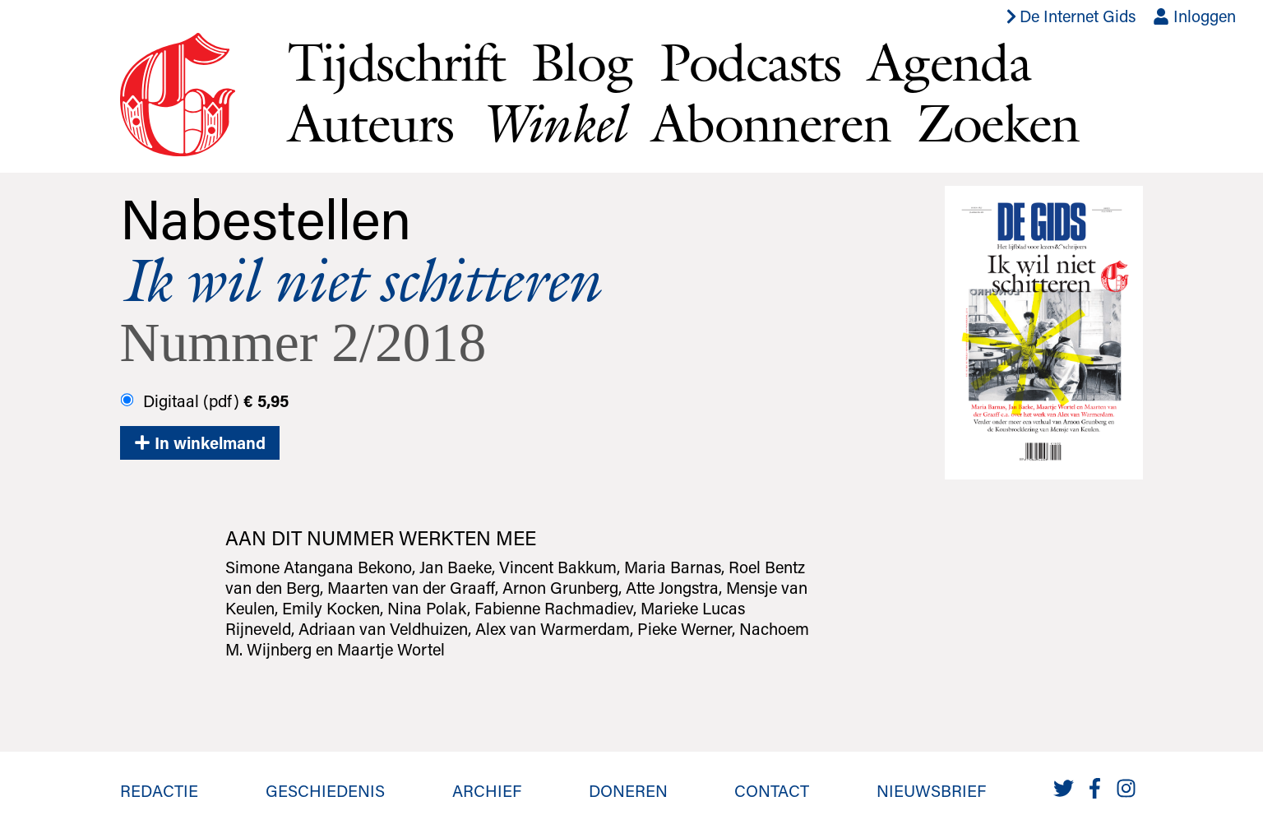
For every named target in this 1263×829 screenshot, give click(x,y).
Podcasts (750, 61)
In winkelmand (200, 442)
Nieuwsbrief (931, 790)
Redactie (159, 790)
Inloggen (1194, 15)
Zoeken (998, 122)
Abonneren (771, 122)
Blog (582, 61)
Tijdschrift (396, 61)
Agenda (948, 61)
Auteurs (371, 122)
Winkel (551, 123)
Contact (771, 790)
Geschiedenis (325, 790)
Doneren (628, 790)
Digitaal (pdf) (204, 400)
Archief (486, 790)
